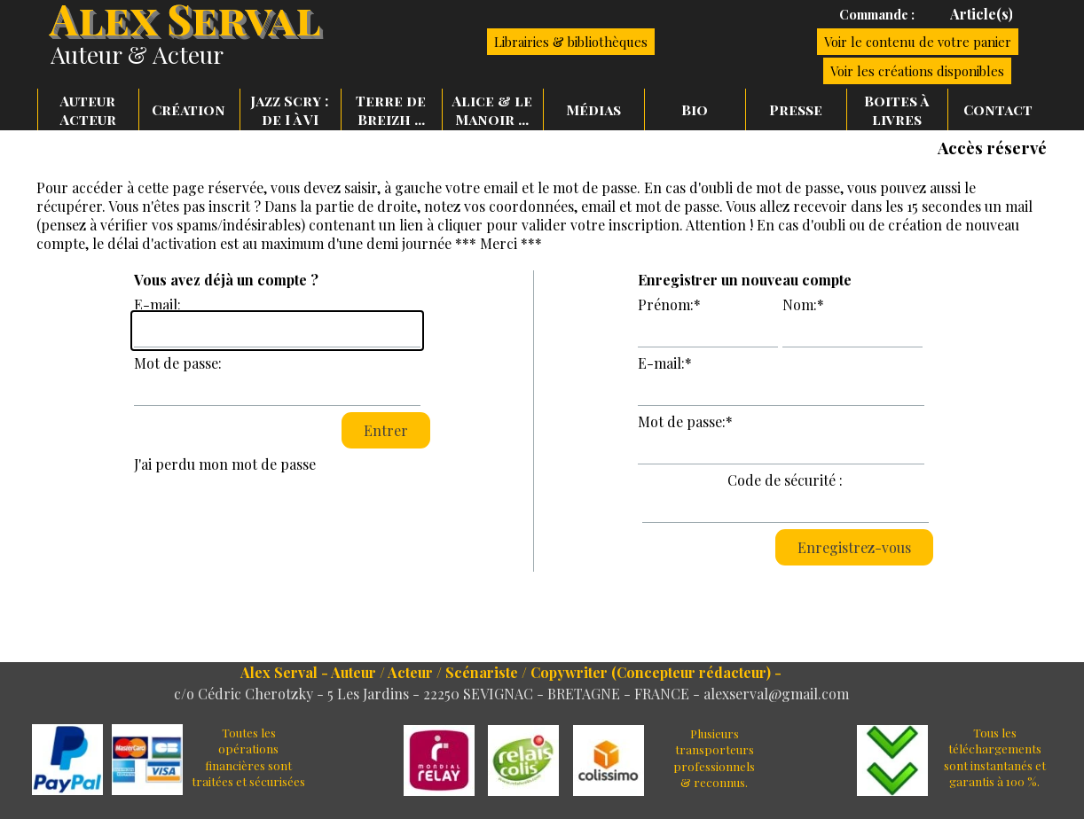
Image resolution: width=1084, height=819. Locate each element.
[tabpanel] (848, 14)
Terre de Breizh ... (391, 110)
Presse (795, 109)
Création (188, 109)
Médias (593, 109)
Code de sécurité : (785, 480)
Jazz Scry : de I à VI (289, 110)
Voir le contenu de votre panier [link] (917, 42)
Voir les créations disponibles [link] (917, 71)
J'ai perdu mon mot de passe (225, 464)
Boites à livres (896, 110)
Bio (694, 109)
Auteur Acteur (87, 110)
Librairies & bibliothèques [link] (571, 42)
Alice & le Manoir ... (492, 110)
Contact (998, 109)
